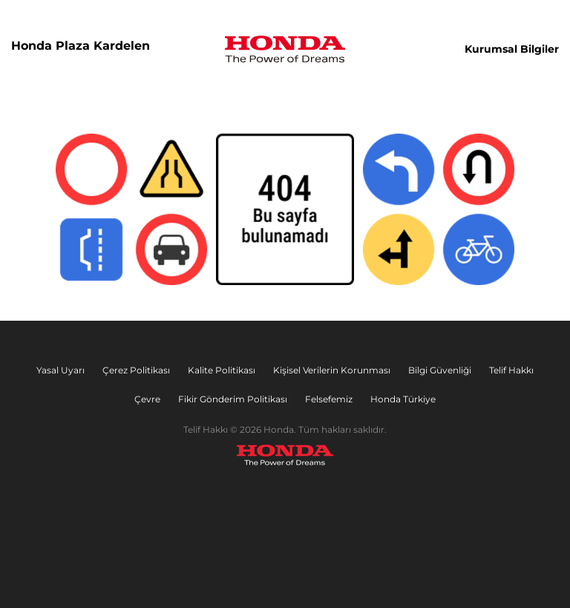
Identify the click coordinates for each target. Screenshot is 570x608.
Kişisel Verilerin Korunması (331, 370)
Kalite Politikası (221, 370)
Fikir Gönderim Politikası (232, 399)
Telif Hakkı (511, 370)
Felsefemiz (329, 399)
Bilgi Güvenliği (439, 370)
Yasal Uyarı (60, 370)
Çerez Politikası (136, 370)
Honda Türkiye (403, 399)
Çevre (147, 399)
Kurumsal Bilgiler (512, 49)
